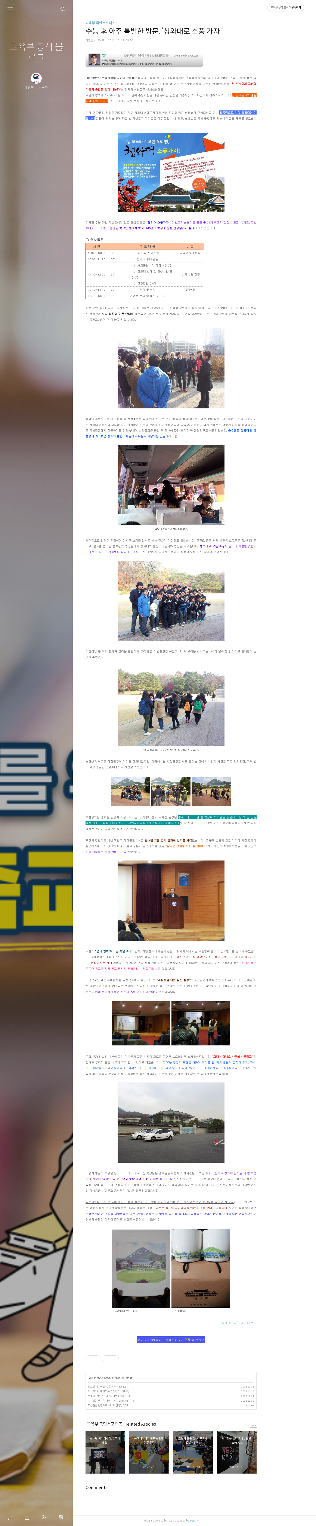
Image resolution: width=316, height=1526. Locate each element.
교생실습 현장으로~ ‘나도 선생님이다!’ (131, 1405)
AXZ (193, 1520)
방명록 (28, 1517)
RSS (45, 1517)
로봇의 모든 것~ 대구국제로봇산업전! (131, 1396)
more (276, 1425)
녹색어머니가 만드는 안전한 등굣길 (129, 1391)
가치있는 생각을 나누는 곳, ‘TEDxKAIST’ (132, 1400)
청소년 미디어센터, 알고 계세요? (128, 1386)
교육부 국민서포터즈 (124, 23)
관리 (62, 1517)
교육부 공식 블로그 (36, 52)
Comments (120, 1487)
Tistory (217, 1520)
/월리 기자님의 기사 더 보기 (262, 1323)
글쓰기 (11, 1517)
